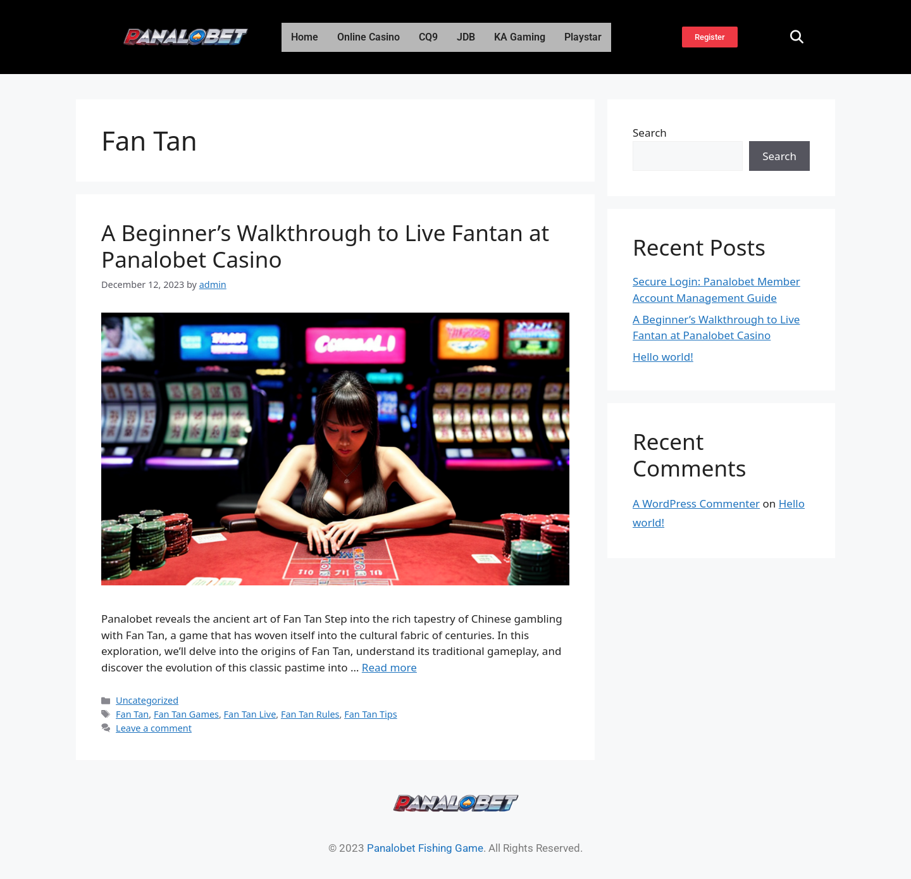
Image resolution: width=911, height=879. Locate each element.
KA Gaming (519, 37)
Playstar (583, 37)
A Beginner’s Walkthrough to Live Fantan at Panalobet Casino (325, 246)
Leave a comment (154, 728)
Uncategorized (147, 700)
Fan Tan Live (250, 714)
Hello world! (663, 356)
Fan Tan (132, 714)
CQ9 (428, 37)
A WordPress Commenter (696, 503)
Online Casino (368, 37)
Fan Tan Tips (370, 714)
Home (304, 37)
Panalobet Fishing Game (425, 848)
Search (650, 132)
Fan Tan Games (186, 714)
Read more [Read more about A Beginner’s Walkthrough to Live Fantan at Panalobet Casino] (389, 667)
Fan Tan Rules (310, 714)
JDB (466, 37)
